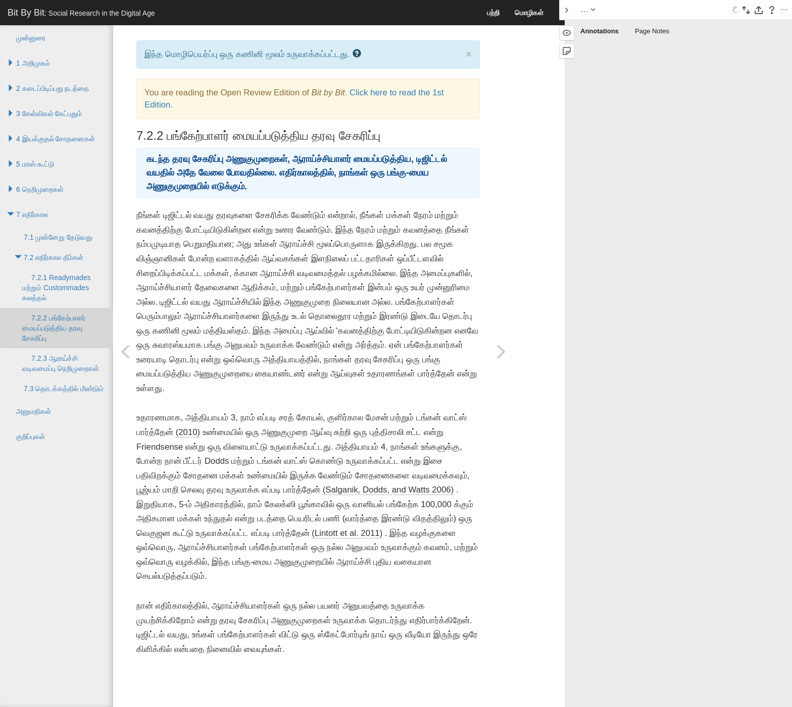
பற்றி (493, 13)
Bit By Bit (81, 13)
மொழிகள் (529, 13)
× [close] (469, 53)
